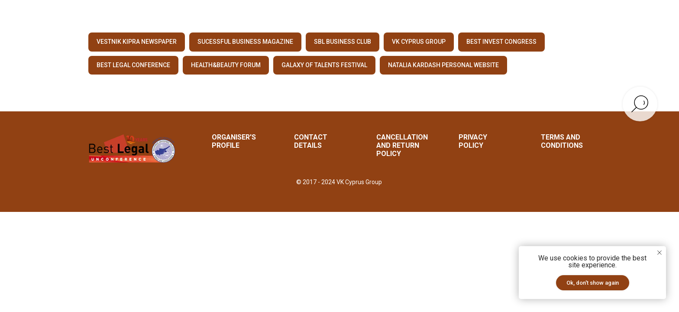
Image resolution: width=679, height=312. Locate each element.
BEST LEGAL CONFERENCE (133, 65)
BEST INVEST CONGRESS (501, 41)
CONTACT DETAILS (310, 141)
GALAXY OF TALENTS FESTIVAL (324, 65)
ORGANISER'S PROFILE (234, 141)
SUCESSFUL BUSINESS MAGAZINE (245, 41)
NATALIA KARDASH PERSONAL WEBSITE (443, 65)
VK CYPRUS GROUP (419, 41)
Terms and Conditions (562, 141)
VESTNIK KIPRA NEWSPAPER (137, 41)
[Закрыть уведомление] (659, 252)
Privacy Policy (473, 141)
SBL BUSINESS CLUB (342, 41)
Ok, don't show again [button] (592, 283)
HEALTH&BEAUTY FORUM (226, 65)
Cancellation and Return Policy (402, 145)
